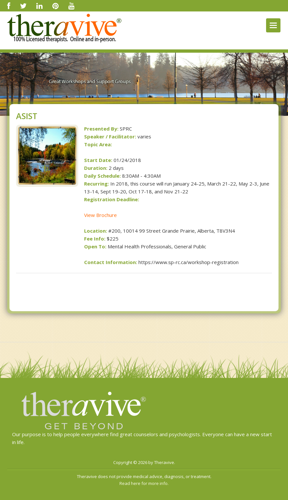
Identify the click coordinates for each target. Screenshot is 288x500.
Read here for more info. (144, 483)
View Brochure (100, 215)
